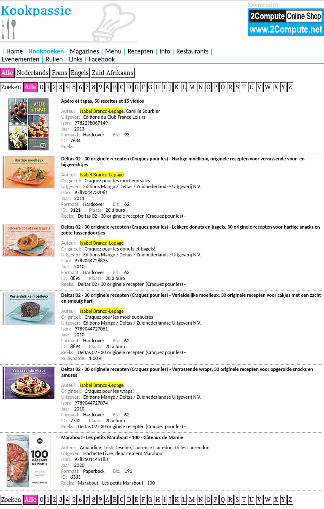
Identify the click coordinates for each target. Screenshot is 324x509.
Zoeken (11, 87)
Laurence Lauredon (153, 447)
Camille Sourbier (143, 111)
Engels (79, 73)
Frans (60, 73)
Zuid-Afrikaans (112, 73)
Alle (7, 73)
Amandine (90, 447)
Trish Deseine (117, 447)
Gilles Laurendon (192, 447)
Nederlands (33, 73)
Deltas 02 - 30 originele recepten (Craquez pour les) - (132, 216)
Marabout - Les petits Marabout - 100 (116, 483)
